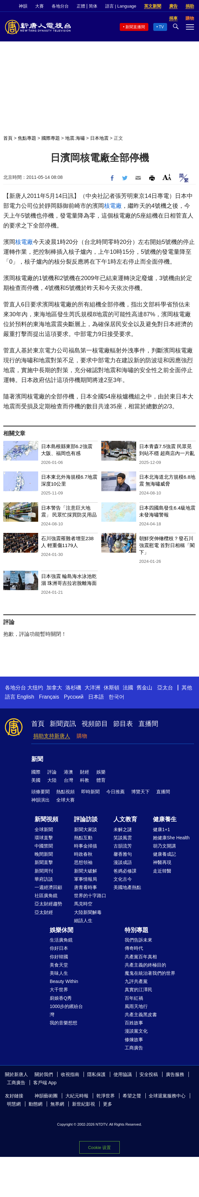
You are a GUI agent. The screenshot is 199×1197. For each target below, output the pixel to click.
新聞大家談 (85, 829)
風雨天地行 (136, 1006)
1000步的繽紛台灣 (66, 1010)
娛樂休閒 (61, 930)
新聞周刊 (44, 871)
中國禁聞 (44, 846)
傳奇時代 (134, 948)
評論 (52, 772)
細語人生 (83, 920)
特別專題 (136, 930)
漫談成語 (122, 862)
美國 (35, 780)
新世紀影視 (83, 1104)
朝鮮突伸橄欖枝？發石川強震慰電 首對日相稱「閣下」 (167, 545)
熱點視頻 (65, 791)
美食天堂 (59, 965)
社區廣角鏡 (46, 895)
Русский (73, 697)
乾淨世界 (105, 1095)
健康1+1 (161, 829)
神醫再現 (162, 862)
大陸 (52, 780)
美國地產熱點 (127, 887)
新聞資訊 (63, 723)
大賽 (39, 6)
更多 (107, 1104)
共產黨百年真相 (141, 956)
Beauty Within (64, 981)
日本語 (96, 697)
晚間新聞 (44, 854)
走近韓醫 (162, 871)
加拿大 (54, 687)
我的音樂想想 (63, 1022)
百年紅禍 (134, 998)
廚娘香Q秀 (61, 998)
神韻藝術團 (46, 1095)
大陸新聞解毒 (88, 912)
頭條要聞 (40, 791)
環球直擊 (44, 837)
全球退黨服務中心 (167, 1095)
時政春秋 (83, 854)
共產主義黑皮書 (141, 1014)
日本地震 (99, 138)
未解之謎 (122, 829)
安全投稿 (148, 1074)
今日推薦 (115, 791)
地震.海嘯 (75, 138)
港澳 (68, 772)
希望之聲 (132, 1095)
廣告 (173, 6)
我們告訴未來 (138, 940)
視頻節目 (95, 723)
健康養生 (165, 819)
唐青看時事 (85, 887)
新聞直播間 (135, 27)
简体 (93, 6)
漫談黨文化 (136, 1031)
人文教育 (125, 819)
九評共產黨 (136, 981)
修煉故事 (134, 1039)
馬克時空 (83, 903)
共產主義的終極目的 (145, 965)
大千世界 (59, 989)
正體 (81, 6)
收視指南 (70, 1074)
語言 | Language (120, 6)
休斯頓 (111, 687)
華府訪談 (44, 879)
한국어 (116, 697)
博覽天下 (140, 791)
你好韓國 (59, 956)
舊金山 (144, 687)
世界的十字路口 (90, 895)
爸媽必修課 (125, 871)
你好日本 (59, 948)
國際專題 (50, 138)
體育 (101, 780)
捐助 (190, 6)
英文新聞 (152, 6)
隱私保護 (96, 1074)
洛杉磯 (73, 687)
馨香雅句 (122, 854)
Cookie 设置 (99, 1147)
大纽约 (35, 687)
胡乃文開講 (164, 846)
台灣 (68, 780)
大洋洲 (92, 687)
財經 (84, 772)
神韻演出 (40, 799)
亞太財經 (44, 912)
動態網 (35, 1104)
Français (49, 697)
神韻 (23, 6)
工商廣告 (134, 1047)
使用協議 (122, 1074)
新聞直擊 (44, 862)
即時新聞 (90, 791)
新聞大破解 (85, 871)
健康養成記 (164, 854)
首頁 (7, 138)
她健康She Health (171, 837)
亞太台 (165, 687)
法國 (128, 687)
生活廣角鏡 (61, 940)
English (25, 697)
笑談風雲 (122, 837)
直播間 (148, 723)
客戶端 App (45, 1082)
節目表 (123, 723)
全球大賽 (65, 799)
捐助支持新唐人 (51, 736)
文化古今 (122, 879)
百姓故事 (134, 1022)
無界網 (57, 1104)
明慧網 (14, 1104)
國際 (35, 772)
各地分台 (60, 6)
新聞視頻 (46, 819)
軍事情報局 (85, 879)
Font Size (167, 177)
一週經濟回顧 (48, 887)
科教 (84, 780)
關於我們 (44, 1074)
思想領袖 (83, 862)
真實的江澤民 (138, 989)
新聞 (37, 759)
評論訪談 (86, 819)
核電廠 (113, 206)
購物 (82, 736)
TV (161, 27)
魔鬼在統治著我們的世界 (150, 973)
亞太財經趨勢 (48, 903)
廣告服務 (175, 1074)
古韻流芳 (122, 846)
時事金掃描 (85, 846)
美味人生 (59, 973)
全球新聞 (44, 829)
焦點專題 (27, 138)
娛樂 (101, 772)
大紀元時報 (76, 1095)
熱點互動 (83, 837)
